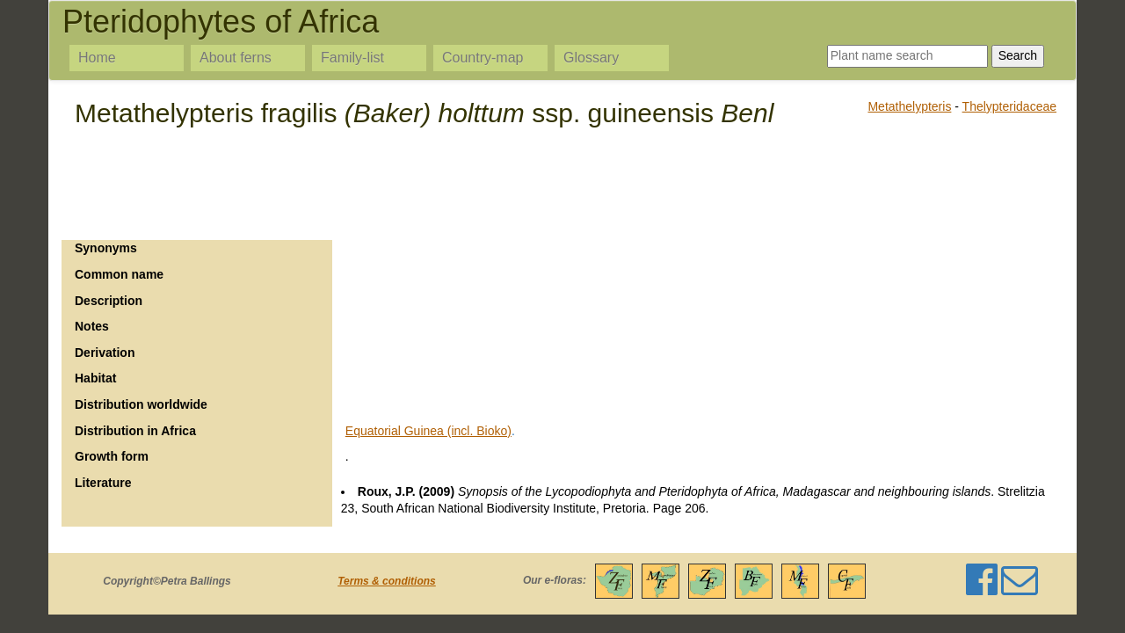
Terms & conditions (387, 581)
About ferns (236, 57)
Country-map (482, 57)
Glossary (591, 57)
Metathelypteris (909, 106)
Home (97, 57)
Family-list (352, 57)
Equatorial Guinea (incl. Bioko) (428, 431)
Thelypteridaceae (1009, 106)
